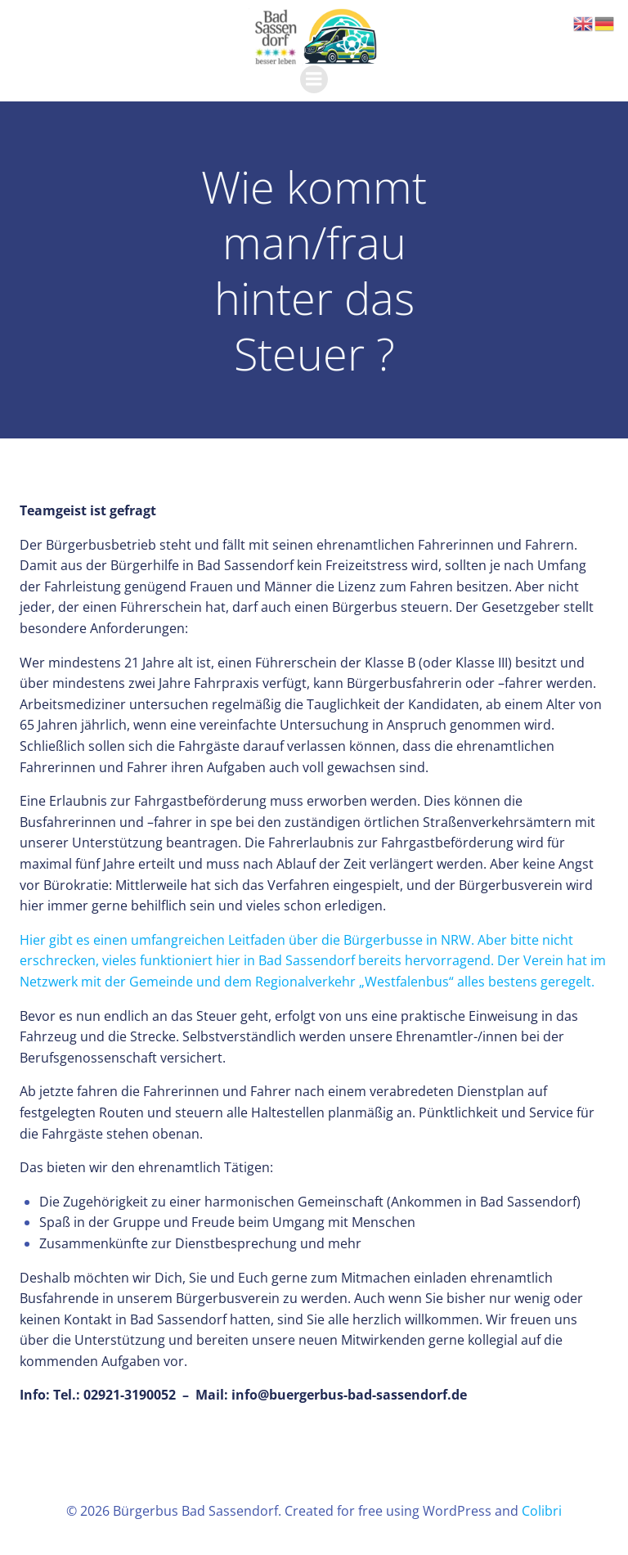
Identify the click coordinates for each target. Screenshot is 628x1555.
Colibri (542, 1511)
